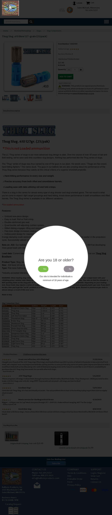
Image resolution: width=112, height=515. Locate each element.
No (70, 269)
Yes (44, 269)
